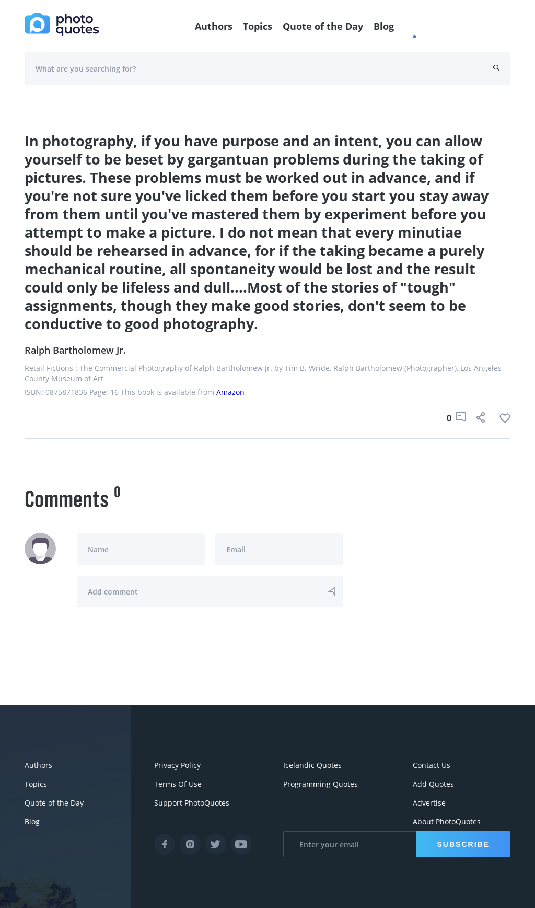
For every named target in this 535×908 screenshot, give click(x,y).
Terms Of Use (178, 784)
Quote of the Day (323, 26)
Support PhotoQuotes (191, 803)
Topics (257, 26)
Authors (213, 26)
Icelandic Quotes (312, 765)
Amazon (230, 392)
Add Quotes (433, 784)
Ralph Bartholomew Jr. (75, 350)
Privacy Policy (177, 765)
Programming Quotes (320, 784)
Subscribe (463, 844)
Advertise (429, 803)
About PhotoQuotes (447, 821)
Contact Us (431, 765)
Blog (384, 26)
